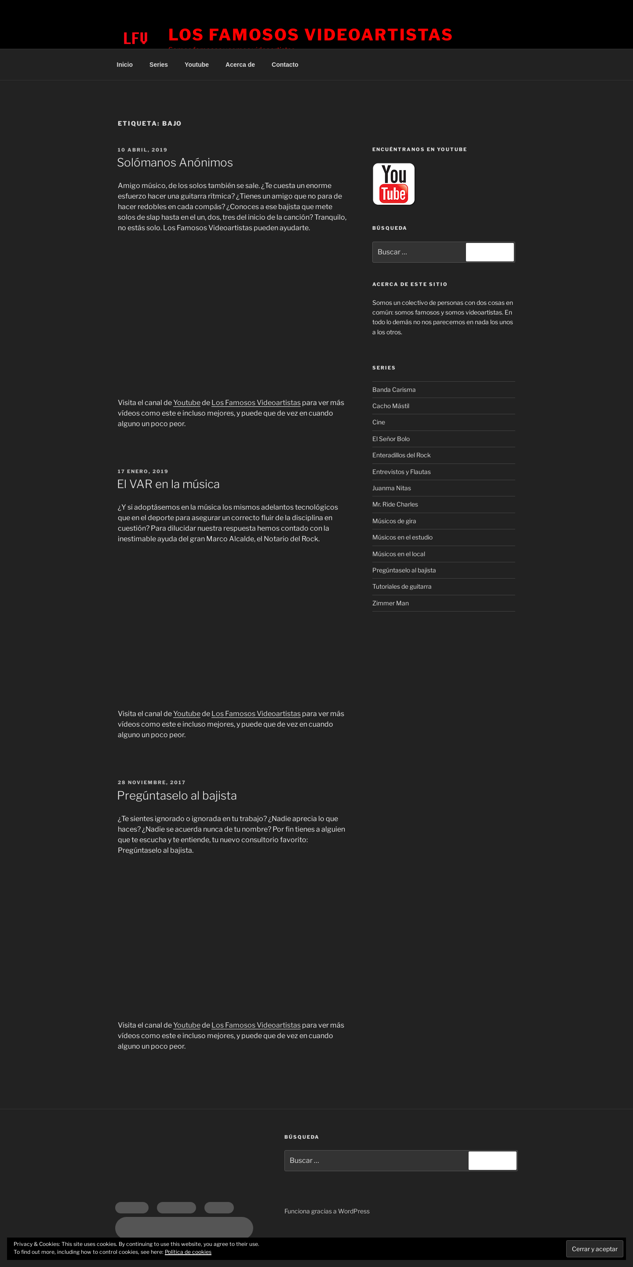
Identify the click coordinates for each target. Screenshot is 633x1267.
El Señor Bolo (391, 438)
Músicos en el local (398, 553)
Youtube (197, 64)
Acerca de (240, 64)
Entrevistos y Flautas (401, 471)
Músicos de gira (394, 521)
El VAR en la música (168, 484)
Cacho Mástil (390, 405)
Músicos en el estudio (402, 537)
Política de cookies (188, 1252)
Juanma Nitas (391, 488)
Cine (378, 422)
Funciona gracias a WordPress (327, 1211)
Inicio (125, 64)
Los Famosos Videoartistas (311, 34)
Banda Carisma (394, 389)
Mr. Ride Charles (395, 504)
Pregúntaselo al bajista (177, 795)
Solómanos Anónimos (175, 162)
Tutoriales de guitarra (402, 586)
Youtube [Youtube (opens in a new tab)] (186, 402)
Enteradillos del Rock (401, 455)
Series (158, 64)
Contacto (285, 64)
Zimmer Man (390, 603)
